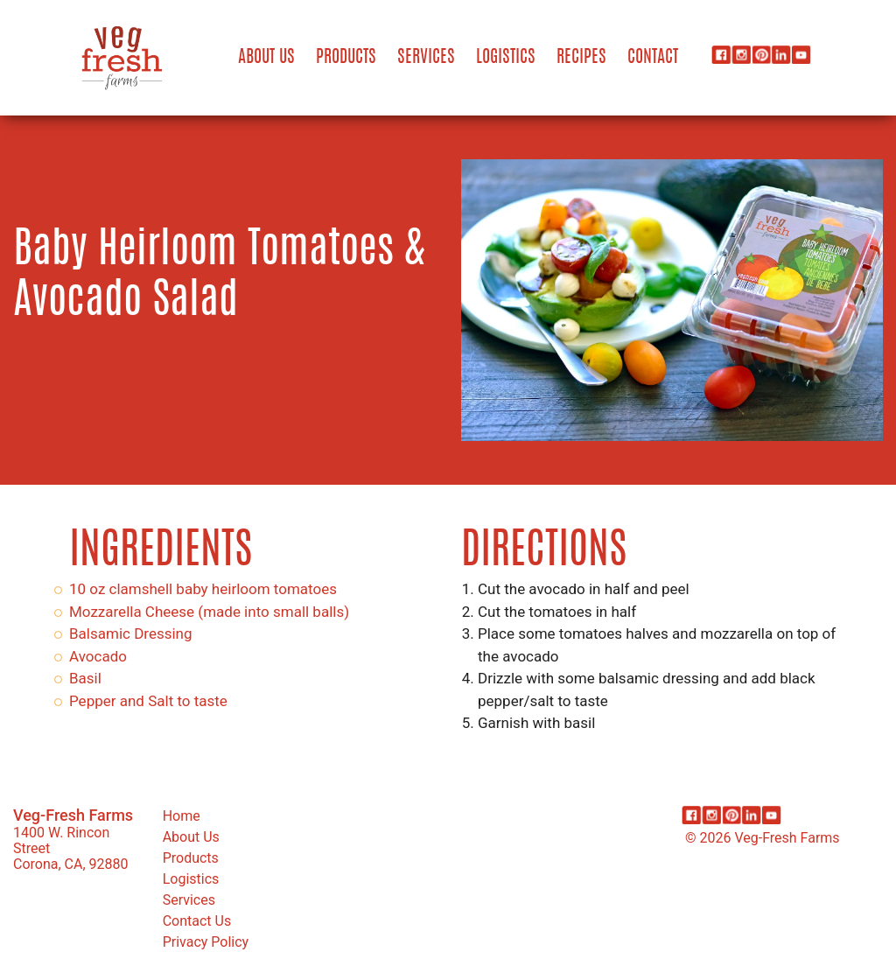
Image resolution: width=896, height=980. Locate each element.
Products (346, 57)
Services (426, 57)
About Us (266, 57)
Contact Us (197, 921)
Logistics (506, 57)
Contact (652, 57)
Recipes (581, 57)
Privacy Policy (206, 942)
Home (181, 816)
